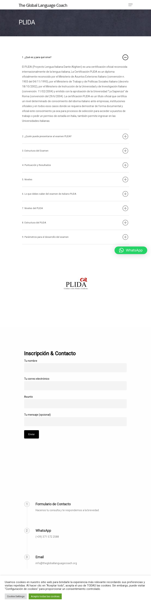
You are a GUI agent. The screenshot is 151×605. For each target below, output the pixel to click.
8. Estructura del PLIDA (75, 223)
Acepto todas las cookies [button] (45, 596)
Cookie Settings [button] (16, 596)
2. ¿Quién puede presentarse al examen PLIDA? (75, 136)
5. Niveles (75, 179)
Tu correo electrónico (75, 383)
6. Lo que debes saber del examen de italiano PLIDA (75, 194)
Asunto (75, 401)
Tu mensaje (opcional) (75, 419)
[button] (131, 250)
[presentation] (53, 446)
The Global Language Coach (43, 5)
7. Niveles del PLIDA (75, 208)
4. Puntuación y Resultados (75, 165)
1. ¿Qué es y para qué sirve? (75, 57)
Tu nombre (75, 365)
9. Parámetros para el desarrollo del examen (75, 237)
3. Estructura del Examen (75, 151)
